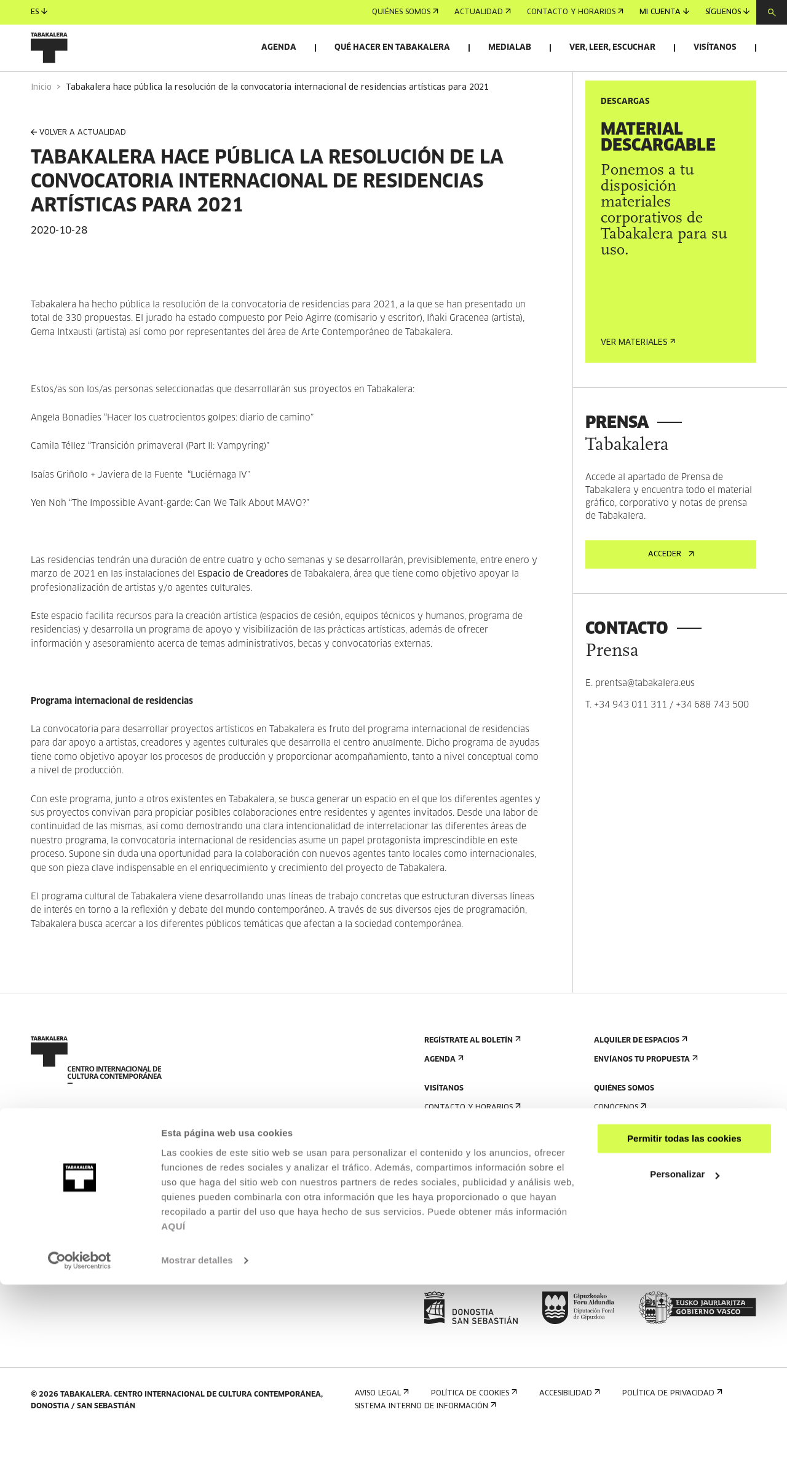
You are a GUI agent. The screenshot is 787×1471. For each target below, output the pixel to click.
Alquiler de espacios (639, 1075)
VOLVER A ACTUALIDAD (78, 168)
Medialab (509, 48)
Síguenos (727, 12)
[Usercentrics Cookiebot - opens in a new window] (79, 1447)
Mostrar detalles (197, 1446)
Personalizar (684, 1360)
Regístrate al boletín (471, 1075)
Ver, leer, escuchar (612, 48)
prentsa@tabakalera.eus (645, 718)
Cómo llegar (453, 1161)
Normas (443, 1237)
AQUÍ (173, 1413)
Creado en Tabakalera (644, 1199)
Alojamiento (453, 1199)
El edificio (616, 1161)
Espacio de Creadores (244, 608)
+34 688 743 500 (712, 739)
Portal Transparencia (643, 1285)
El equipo (616, 1218)
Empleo (612, 1247)
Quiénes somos (405, 12)
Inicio (41, 122)
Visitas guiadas (458, 1180)
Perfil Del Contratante (644, 1266)
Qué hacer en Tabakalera (392, 48)
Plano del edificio (463, 1256)
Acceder (671, 589)
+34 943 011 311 (630, 739)
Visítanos (715, 48)
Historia (614, 1180)
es (39, 12)
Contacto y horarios (575, 12)
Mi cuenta (664, 12)
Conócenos (619, 1142)
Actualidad (482, 12)
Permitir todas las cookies (684, 1325)
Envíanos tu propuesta (644, 1094)
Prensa (441, 1285)
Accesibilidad (453, 1218)
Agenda (278, 48)
